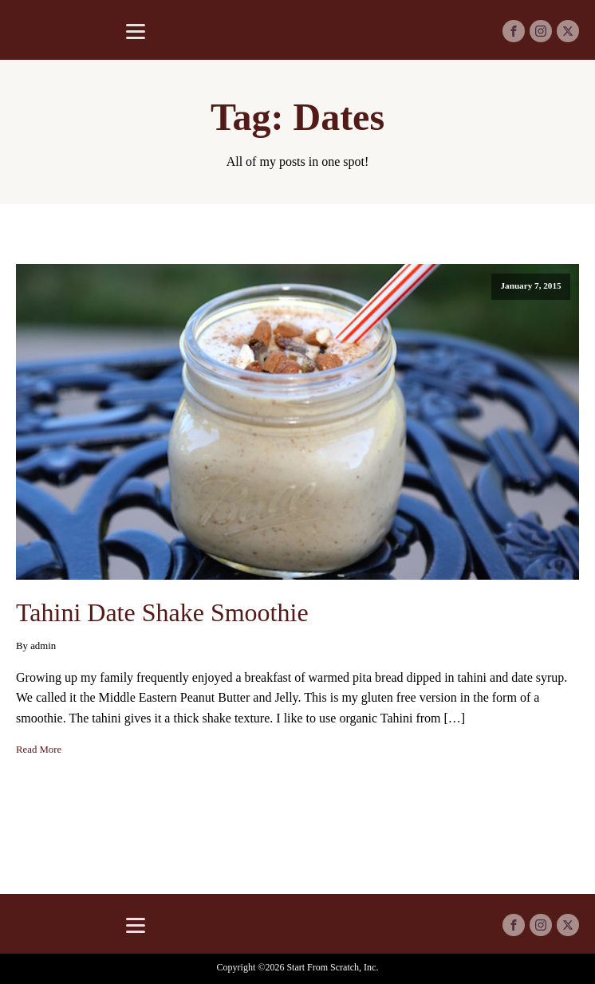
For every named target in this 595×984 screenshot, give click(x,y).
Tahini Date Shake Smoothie (162, 612)
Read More (38, 749)
